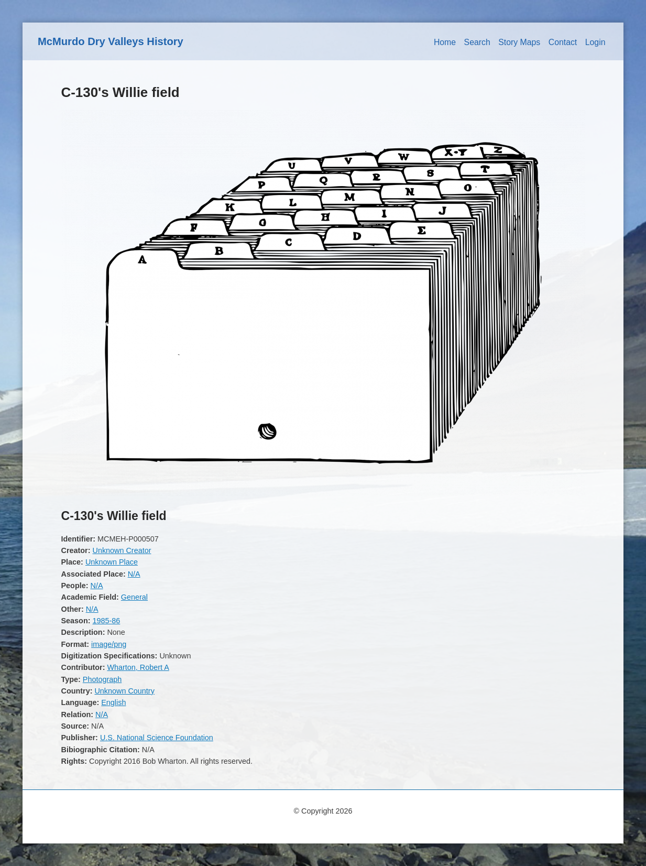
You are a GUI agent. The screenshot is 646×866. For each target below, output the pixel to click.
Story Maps (519, 42)
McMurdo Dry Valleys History (110, 41)
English (113, 702)
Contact (563, 42)
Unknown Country (124, 691)
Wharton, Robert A (138, 667)
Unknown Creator (121, 550)
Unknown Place (111, 562)
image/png (108, 644)
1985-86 (106, 620)
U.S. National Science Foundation (156, 737)
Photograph (102, 679)
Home (445, 42)
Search (477, 42)
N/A (134, 574)
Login (595, 42)
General (134, 597)
